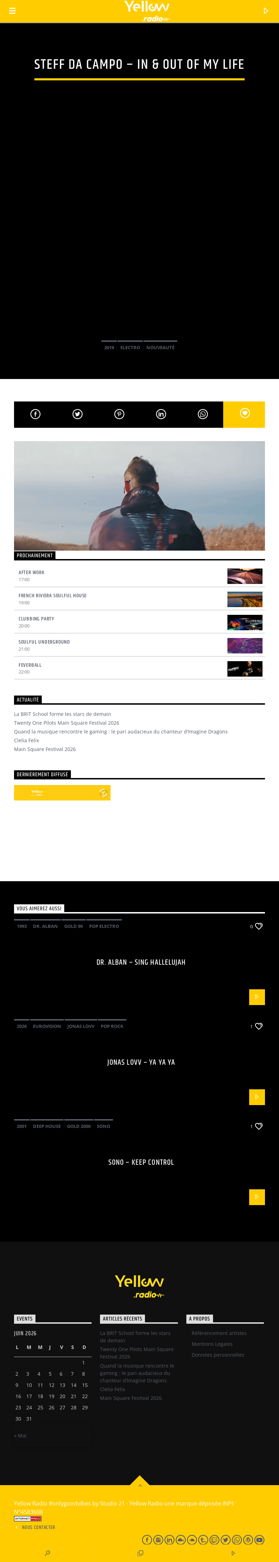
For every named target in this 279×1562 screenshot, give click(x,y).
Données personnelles (218, 1354)
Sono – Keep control (141, 1162)
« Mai (20, 1435)
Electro (130, 347)
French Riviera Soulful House (53, 595)
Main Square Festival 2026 (45, 749)
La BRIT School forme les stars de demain (62, 714)
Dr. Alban (45, 926)
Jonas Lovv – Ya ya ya (141, 1062)
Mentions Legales (212, 1344)
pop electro (104, 926)
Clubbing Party (36, 618)
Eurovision (47, 1026)
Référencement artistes (219, 1333)
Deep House (47, 1126)
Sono (103, 1126)
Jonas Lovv (80, 1026)
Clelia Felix (26, 740)
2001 (22, 1126)
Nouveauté (160, 347)
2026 (22, 1026)
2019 (109, 347)
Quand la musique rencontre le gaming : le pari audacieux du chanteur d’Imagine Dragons (121, 731)
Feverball (30, 665)
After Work (32, 572)
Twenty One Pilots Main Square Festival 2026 (66, 722)
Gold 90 (73, 926)
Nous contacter (38, 1527)
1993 (22, 926)
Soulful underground (44, 642)
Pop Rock (112, 1026)
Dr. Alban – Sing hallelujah (141, 962)
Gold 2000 (79, 1126)
